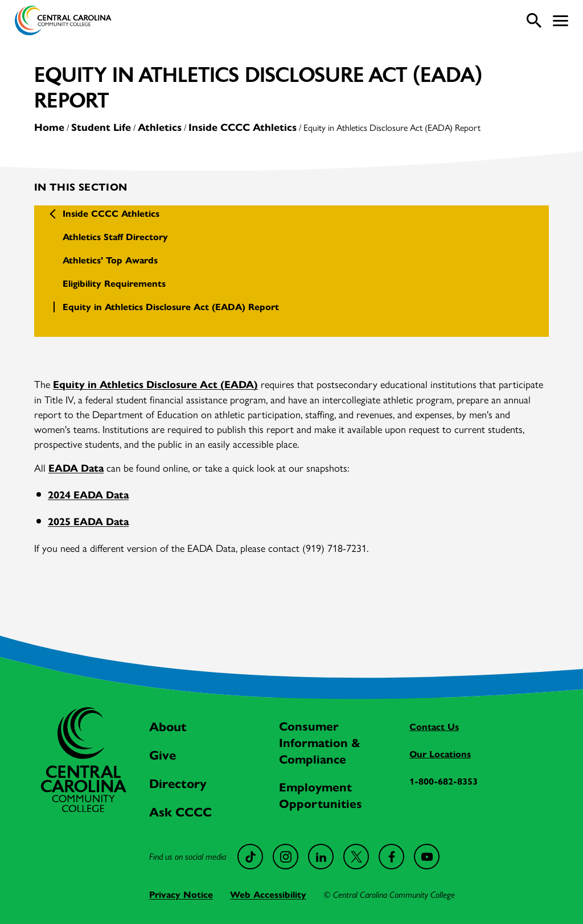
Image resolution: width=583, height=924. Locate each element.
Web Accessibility (268, 894)
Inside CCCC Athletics (242, 127)
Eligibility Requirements (114, 283)
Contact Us (434, 726)
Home (49, 127)
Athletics (160, 127)
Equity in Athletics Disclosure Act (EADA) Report (171, 307)
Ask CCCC (180, 812)
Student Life (101, 127)
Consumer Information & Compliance (319, 743)
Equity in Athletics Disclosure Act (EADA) (155, 384)
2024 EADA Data (88, 495)
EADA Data (76, 468)
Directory (178, 783)
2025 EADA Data (88, 521)
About (168, 727)
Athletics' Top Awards (110, 260)
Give (162, 755)
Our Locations (440, 754)
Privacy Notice (181, 894)
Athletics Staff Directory (115, 237)
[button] (560, 20)
